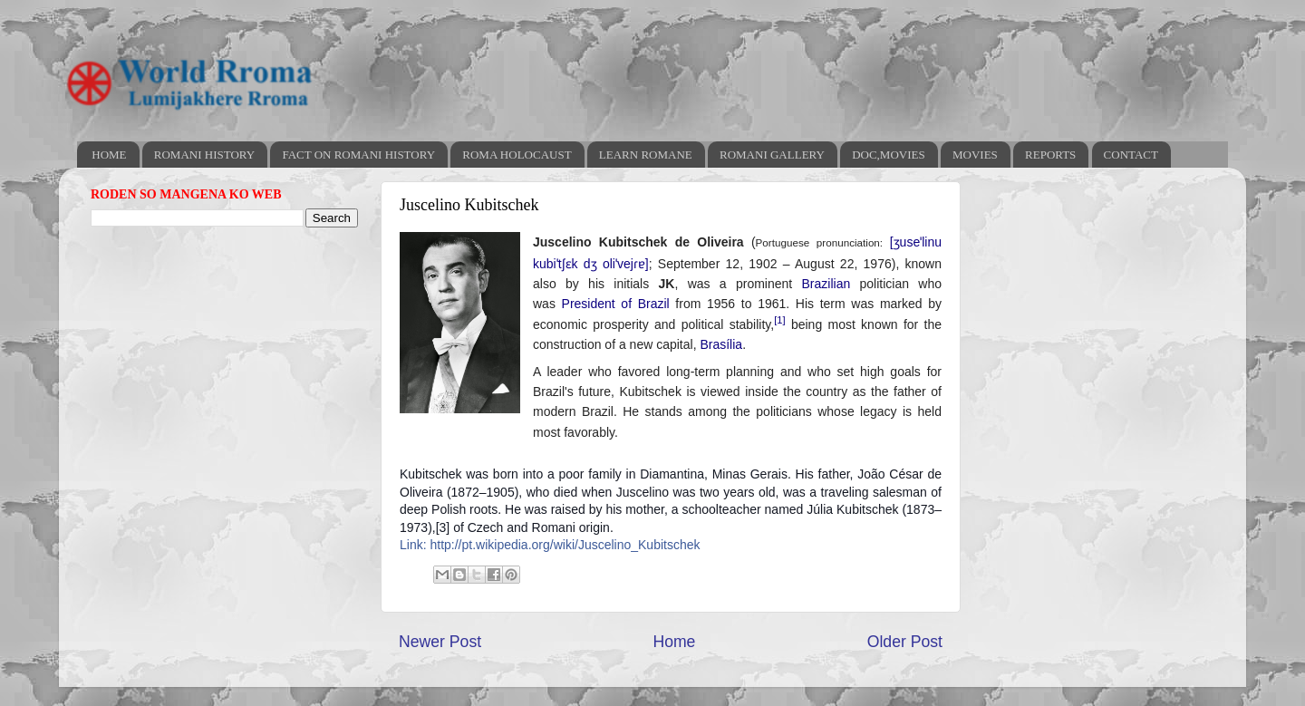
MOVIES (975, 154)
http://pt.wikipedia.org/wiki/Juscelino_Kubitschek (565, 544)
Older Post (904, 642)
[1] (779, 319)
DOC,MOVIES (888, 154)
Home (673, 642)
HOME (109, 154)
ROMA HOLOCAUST (516, 154)
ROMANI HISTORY (204, 154)
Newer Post (440, 642)
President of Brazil (616, 303)
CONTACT (1131, 154)
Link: (415, 544)
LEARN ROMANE (645, 154)
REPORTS (1050, 154)
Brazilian (826, 283)
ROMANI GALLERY (772, 154)
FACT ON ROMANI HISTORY (358, 154)
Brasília (721, 344)
